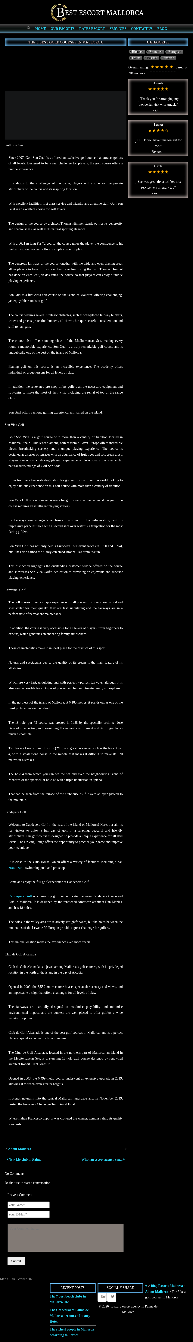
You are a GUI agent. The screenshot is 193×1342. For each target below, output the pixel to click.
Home (40, 29)
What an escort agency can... (103, 1159)
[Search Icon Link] (28, 28)
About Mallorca (19, 1149)
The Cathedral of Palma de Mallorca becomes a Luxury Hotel (70, 1315)
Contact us (142, 29)
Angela (158, 83)
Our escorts (63, 29)
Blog (162, 29)
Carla (158, 166)
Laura (158, 125)
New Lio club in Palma (24, 1159)
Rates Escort (92, 29)
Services (118, 29)
